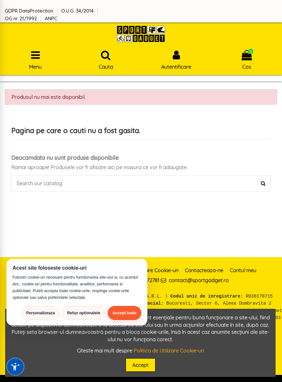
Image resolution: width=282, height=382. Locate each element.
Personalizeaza (40, 313)
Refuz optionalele (83, 313)
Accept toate (124, 313)
